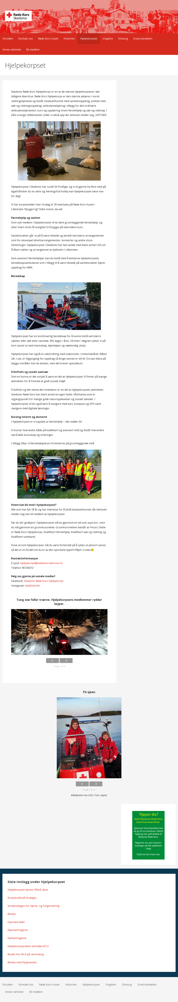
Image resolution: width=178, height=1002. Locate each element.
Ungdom (107, 38)
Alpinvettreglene (18, 930)
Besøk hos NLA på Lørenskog (26, 954)
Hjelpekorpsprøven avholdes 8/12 (28, 946)
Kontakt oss (25, 38)
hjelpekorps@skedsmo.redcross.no (41, 563)
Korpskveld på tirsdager (22, 898)
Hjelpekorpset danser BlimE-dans (28, 889)
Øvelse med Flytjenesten (22, 962)
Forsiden (8, 38)
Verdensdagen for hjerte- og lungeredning (33, 906)
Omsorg (123, 38)
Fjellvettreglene (17, 938)
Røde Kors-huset (48, 38)
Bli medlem (32, 49)
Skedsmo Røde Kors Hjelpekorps (44, 581)
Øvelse (12, 914)
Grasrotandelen (142, 38)
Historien (69, 38)
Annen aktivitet (12, 49)
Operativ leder (16, 922)
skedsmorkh (32, 585)
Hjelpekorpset (88, 38)
